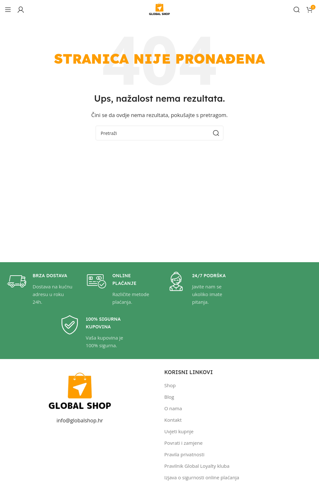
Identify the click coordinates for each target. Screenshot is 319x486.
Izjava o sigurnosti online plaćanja (201, 477)
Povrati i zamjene (183, 443)
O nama (173, 408)
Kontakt (173, 420)
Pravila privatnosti (184, 454)
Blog (169, 397)
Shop (170, 385)
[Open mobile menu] (8, 9)
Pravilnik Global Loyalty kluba (197, 466)
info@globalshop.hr (80, 420)
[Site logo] (159, 9)
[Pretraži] (296, 9)
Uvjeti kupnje (178, 431)
